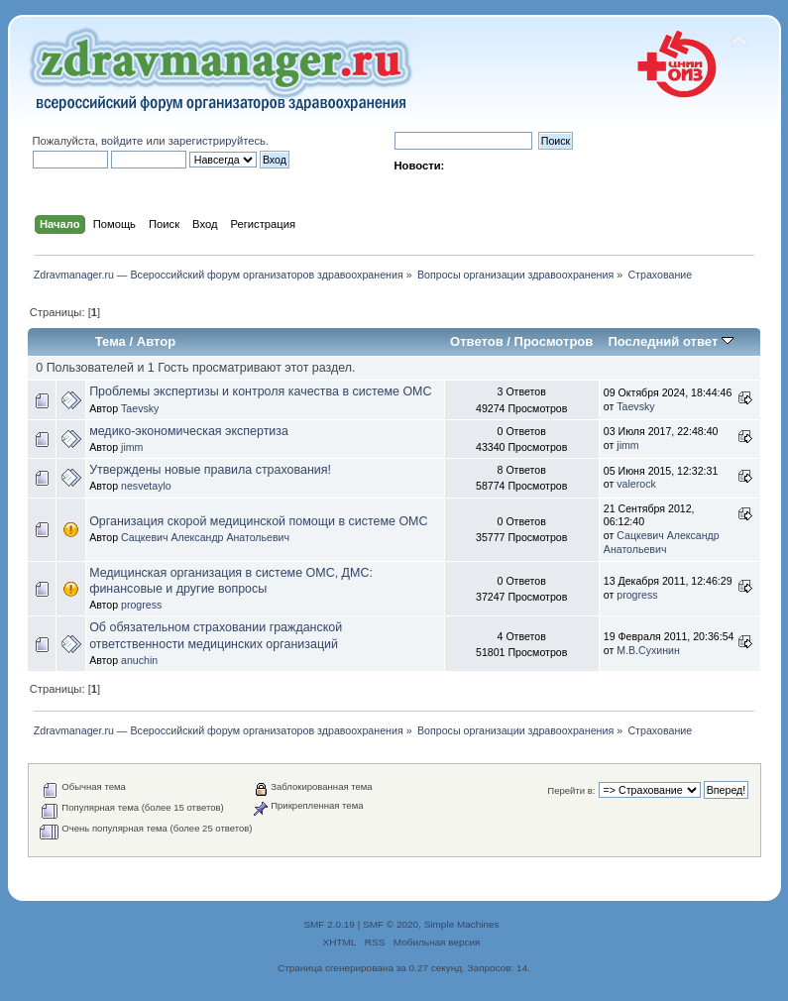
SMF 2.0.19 (329, 924)
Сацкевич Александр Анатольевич (205, 537)
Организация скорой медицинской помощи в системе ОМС (258, 521)
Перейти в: (571, 790)
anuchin (139, 660)
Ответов (477, 341)
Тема (110, 341)
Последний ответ (670, 341)
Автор (156, 341)
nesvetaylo (146, 486)
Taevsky (140, 408)
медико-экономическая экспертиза (188, 431)
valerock (636, 484)
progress (141, 605)
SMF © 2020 (390, 924)
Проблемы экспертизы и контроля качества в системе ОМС (260, 391)
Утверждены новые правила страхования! (210, 470)
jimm (132, 447)
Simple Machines (462, 924)
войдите (122, 141)
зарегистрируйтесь (217, 141)
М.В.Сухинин (648, 650)
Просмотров (554, 341)
